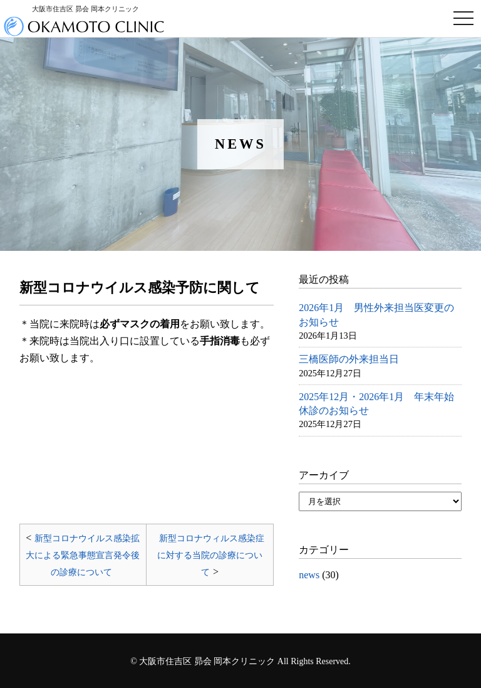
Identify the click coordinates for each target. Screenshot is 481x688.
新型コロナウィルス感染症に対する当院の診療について (210, 555)
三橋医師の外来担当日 (349, 359)
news (309, 574)
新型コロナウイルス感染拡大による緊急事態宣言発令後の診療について (83, 555)
